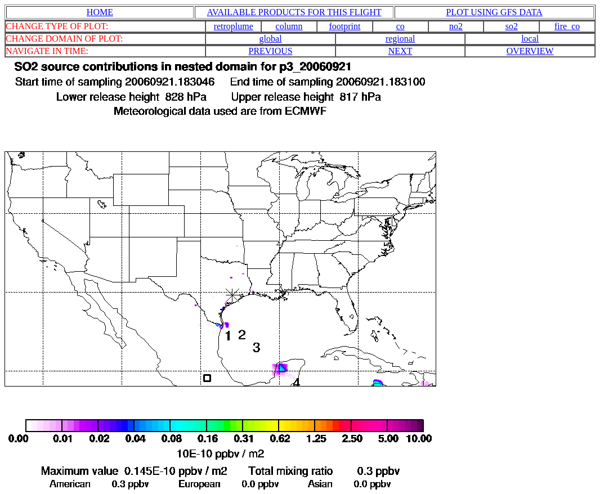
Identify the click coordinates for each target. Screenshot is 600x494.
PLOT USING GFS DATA (494, 12)
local (530, 38)
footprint (344, 26)
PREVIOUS (270, 51)
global (270, 38)
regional (400, 38)
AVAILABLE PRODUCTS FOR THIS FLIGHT (294, 12)
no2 (456, 26)
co (400, 26)
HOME (100, 12)
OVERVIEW (530, 51)
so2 (511, 26)
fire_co (567, 26)
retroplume (233, 26)
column (289, 26)
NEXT (400, 51)
